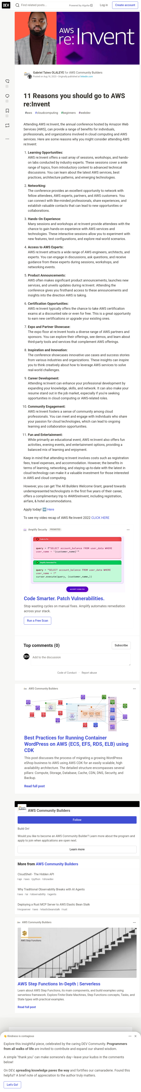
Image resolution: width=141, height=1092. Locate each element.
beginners (68, 113)
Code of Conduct (67, 672)
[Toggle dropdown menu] (128, 530)
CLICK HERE (100, 518)
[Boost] (7, 125)
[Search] (17, 5)
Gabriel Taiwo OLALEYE (48, 72)
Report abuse (89, 672)
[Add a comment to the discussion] (81, 660)
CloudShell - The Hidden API (77, 876)
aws (28, 113)
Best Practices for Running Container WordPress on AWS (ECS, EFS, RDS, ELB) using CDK (76, 744)
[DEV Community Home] (6, 5)
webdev (85, 113)
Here (50, 509)
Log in (104, 5)
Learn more (77, 849)
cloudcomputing (46, 113)
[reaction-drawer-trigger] (7, 83)
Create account (125, 5)
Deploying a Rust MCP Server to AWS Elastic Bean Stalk (77, 907)
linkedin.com (86, 76)
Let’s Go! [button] (12, 1084)
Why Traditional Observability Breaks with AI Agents (77, 892)
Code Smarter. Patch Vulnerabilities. (64, 599)
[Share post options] (7, 139)
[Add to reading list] (7, 113)
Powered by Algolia (81, 5)
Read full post (34, 786)
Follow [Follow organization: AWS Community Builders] (77, 820)
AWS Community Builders (85, 72)
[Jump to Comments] (7, 98)
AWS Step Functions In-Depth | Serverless (59, 983)
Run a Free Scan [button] (37, 620)
